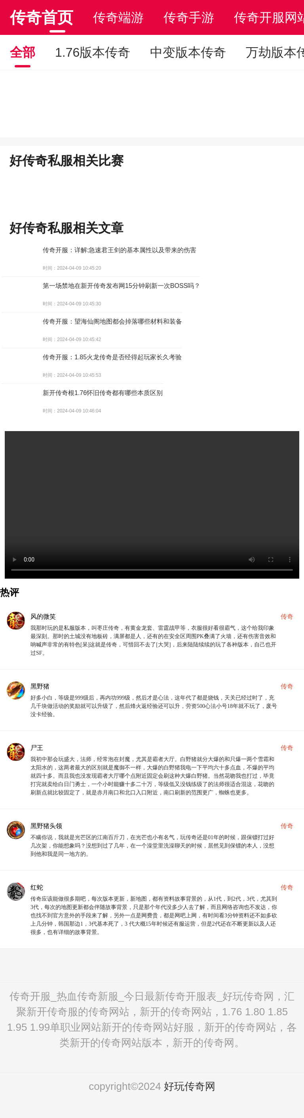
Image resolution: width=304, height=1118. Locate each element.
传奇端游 (118, 17)
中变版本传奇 (188, 52)
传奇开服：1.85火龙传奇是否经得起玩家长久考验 (112, 357)
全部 (22, 52)
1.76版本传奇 (92, 52)
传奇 (287, 616)
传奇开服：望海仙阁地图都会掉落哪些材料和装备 (112, 321)
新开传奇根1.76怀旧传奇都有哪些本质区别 (103, 392)
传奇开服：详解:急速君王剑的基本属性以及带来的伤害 (119, 250)
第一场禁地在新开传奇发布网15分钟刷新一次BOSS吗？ (121, 285)
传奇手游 (188, 17)
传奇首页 (41, 17)
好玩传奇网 (189, 1086)
